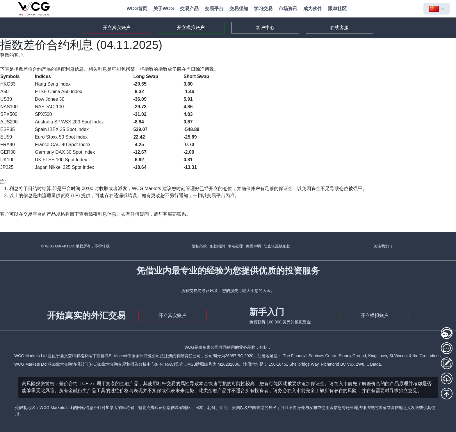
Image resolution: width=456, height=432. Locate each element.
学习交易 (263, 8)
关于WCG (163, 8)
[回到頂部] (447, 393)
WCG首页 (137, 8)
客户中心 (265, 27)
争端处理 (235, 246)
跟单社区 (337, 8)
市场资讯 (288, 8)
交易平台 (214, 8)
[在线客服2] (447, 348)
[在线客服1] (447, 333)
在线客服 (339, 27)
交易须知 (238, 8)
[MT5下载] (447, 378)
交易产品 (189, 8)
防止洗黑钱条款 (277, 246)
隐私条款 (199, 246)
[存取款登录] (447, 363)
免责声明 (253, 246)
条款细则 (217, 246)
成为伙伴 (312, 8)
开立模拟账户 (191, 27)
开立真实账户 (117, 27)
